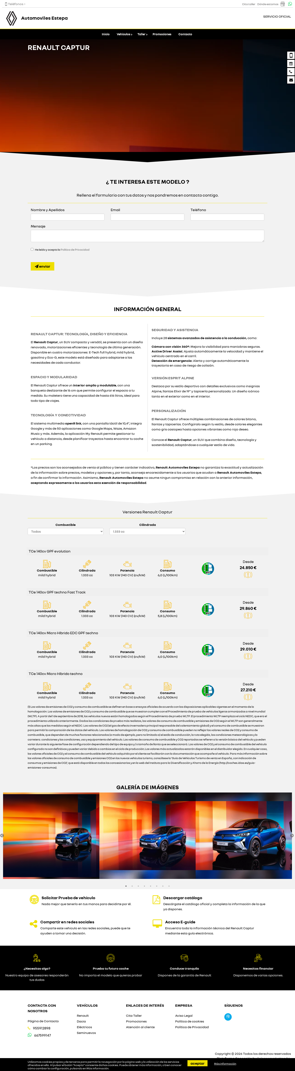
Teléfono (198, 209)
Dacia (81, 1021)
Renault (83, 1015)
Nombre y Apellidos (48, 209)
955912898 (41, 1028)
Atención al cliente (140, 1027)
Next (292, 836)
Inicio (106, 34)
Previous (2, 836)
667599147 (42, 1035)
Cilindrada (147, 525)
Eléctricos (84, 1027)
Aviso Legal (184, 1015)
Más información (97, 1068)
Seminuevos (86, 1033)
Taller (141, 34)
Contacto (185, 34)
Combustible (66, 525)
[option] (51, 835)
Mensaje (38, 226)
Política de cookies (189, 1021)
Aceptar (197, 1063)
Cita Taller (134, 1015)
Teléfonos (14, 4)
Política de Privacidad (75, 249)
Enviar (42, 266)
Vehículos (123, 34)
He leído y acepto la (62, 249)
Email (115, 209)
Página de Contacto (43, 1021)
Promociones (162, 34)
